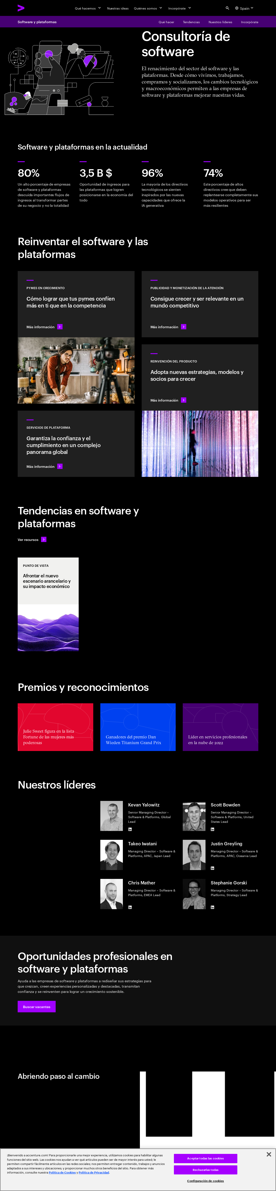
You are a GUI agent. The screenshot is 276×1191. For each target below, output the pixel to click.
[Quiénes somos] (148, 8)
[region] (138, 1169)
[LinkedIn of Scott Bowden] (212, 829)
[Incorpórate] (180, 8)
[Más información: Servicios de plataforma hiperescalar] (76, 444)
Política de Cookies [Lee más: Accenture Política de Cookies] (62, 1172)
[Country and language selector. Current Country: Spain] (245, 8)
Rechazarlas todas (206, 1169)
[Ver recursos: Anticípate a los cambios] (32, 539)
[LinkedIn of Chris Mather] (130, 907)
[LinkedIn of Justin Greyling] (212, 868)
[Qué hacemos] (88, 8)
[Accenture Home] (31, 7)
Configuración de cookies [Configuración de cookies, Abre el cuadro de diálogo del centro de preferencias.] (205, 1181)
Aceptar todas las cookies (205, 1158)
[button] (37, 1006)
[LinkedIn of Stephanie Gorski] (212, 907)
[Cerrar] (269, 1154)
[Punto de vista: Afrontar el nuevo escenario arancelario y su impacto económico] (48, 604)
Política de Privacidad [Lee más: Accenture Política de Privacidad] (94, 1172)
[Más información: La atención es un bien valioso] (200, 304)
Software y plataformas (37, 21)
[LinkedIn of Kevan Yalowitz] (130, 829)
